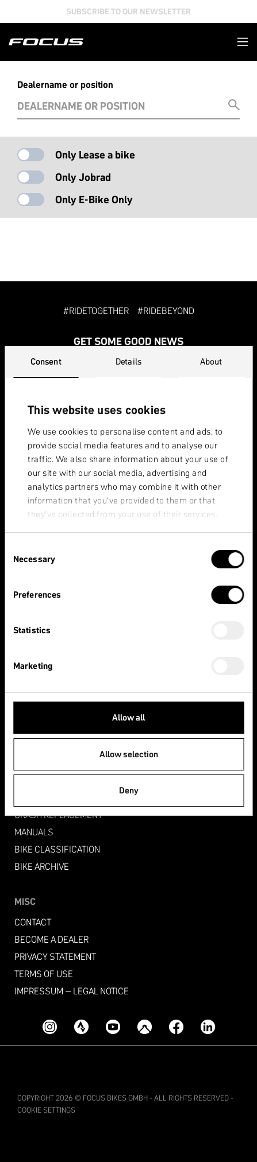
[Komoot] (144, 1027)
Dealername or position (65, 84)
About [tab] (211, 361)
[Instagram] (50, 1027)
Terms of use (43, 974)
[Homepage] (46, 42)
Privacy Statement (55, 957)
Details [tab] (128, 361)
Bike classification (57, 849)
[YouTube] (113, 1027)
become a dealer (51, 940)
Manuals (33, 832)
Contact (32, 922)
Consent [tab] (46, 361)
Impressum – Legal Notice (71, 991)
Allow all (128, 717)
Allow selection (128, 754)
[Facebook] (176, 1027)
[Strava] (81, 1027)
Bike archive (41, 867)
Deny (129, 790)
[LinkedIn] (208, 1027)
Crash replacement (58, 815)
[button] (242, 41)
